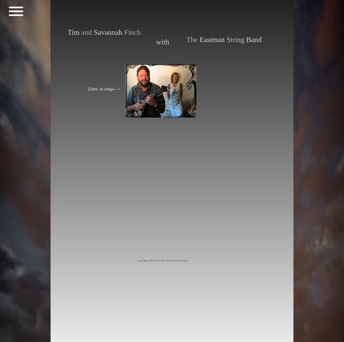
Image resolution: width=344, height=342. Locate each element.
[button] (16, 12)
